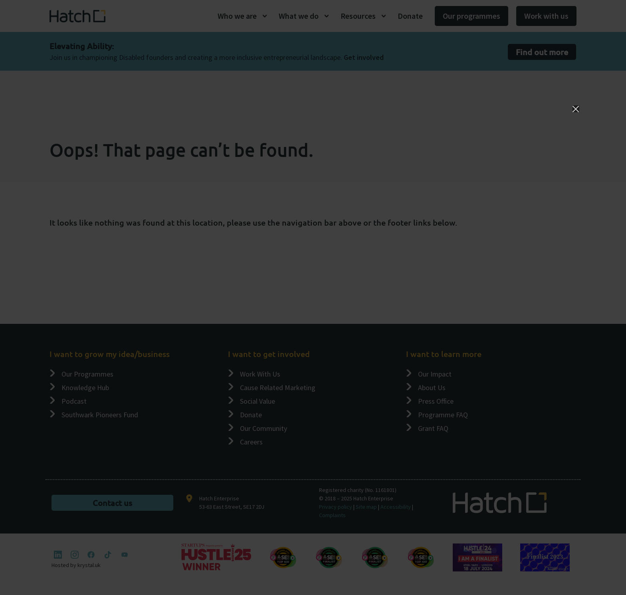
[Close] (575, 109)
